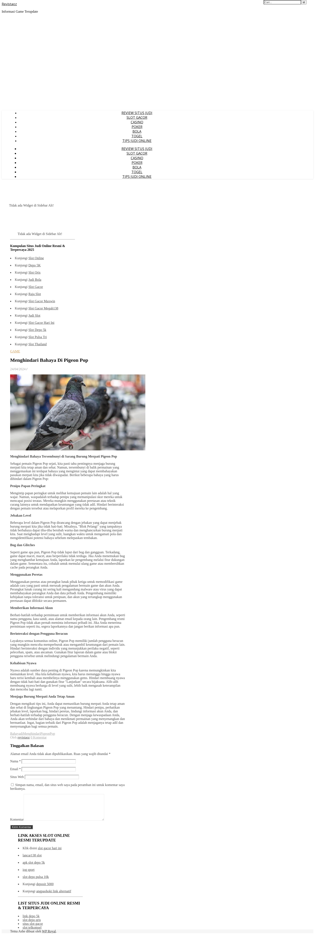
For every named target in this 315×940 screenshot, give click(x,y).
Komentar (17, 824)
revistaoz (24, 737)
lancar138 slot (32, 860)
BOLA (136, 131)
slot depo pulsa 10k (36, 882)
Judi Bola (34, 279)
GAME (15, 351)
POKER (137, 126)
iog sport (28, 875)
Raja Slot (34, 294)
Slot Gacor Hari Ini (41, 322)
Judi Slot (34, 315)
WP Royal (49, 936)
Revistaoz (9, 4)
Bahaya (15, 733)
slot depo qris (32, 925)
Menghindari (31, 733)
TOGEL (136, 136)
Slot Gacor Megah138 (43, 308)
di (21, 733)
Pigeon (45, 733)
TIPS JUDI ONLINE (136, 140)
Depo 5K (34, 265)
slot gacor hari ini (49, 853)
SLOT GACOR (137, 117)
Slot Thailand (37, 344)
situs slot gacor (33, 929)
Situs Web (17, 777)
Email (15, 769)
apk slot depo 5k (34, 867)
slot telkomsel (32, 932)
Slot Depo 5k (37, 330)
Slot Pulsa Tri (37, 337)
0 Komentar (39, 737)
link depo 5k (31, 921)
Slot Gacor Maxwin (41, 301)
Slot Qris (34, 272)
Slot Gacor (35, 287)
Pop (52, 733)
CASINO (137, 122)
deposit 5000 (44, 889)
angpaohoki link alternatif (53, 896)
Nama (15, 761)
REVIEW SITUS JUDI (136, 113)
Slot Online (36, 258)
